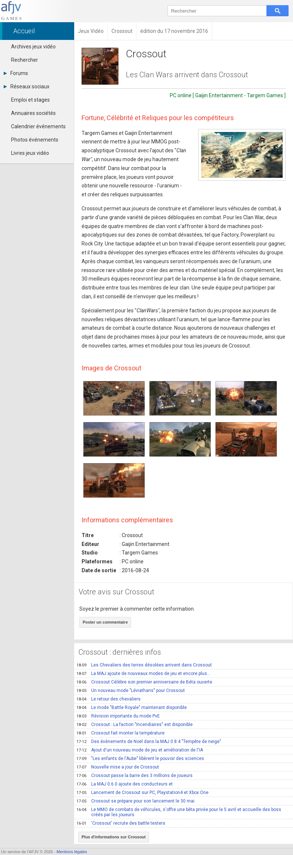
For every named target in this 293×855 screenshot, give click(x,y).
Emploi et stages (30, 100)
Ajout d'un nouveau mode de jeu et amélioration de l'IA (139, 750)
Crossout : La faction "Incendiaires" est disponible (134, 724)
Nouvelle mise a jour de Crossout (117, 767)
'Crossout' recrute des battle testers (120, 823)
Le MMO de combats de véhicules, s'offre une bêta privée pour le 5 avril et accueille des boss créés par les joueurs (178, 812)
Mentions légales (71, 851)
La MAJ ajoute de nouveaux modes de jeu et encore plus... (143, 673)
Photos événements (34, 140)
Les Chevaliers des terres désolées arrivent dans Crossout (144, 665)
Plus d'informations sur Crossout (114, 837)
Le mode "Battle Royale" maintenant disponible (131, 707)
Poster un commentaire (105, 622)
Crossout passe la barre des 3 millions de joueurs (134, 775)
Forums (16, 73)
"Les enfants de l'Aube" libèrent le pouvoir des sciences (140, 758)
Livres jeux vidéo (30, 153)
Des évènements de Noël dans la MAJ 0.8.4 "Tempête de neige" (148, 741)
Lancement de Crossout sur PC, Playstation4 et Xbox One (142, 792)
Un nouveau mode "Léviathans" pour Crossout (130, 690)
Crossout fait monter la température (120, 733)
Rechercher (24, 60)
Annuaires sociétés (33, 113)
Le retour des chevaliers (108, 699)
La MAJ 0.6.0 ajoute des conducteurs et (124, 784)
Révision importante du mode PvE (118, 716)
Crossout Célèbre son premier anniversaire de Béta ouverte (144, 682)
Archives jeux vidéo (33, 47)
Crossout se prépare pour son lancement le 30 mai (135, 801)
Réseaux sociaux (26, 86)
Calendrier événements (38, 126)
